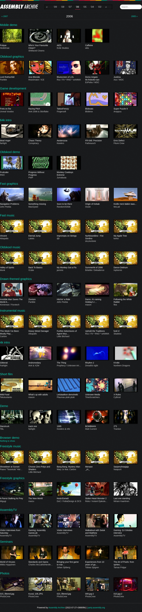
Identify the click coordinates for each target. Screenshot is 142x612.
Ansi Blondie (40, 77)
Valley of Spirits (12, 268)
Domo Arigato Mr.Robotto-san (97, 78)
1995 (68, 426)
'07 (70, 6)
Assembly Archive (57, 607)
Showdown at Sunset (12, 467)
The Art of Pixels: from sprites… (125, 563)
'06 (77, 6)
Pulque (12, 45)
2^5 (125, 426)
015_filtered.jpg (12, 594)
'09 (55, 6)
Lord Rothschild (12, 77)
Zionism (40, 299)
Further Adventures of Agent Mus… (68, 332)
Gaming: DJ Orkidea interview (125, 531)
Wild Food (12, 395)
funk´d (125, 331)
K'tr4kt (125, 363)
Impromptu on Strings (68, 236)
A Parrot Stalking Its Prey (12, 499)
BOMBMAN (97, 426)
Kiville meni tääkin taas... (125, 204)
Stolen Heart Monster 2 (97, 499)
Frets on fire (12, 109)
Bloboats (97, 109)
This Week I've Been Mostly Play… (12, 332)
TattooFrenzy (68, 109)
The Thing (68, 363)
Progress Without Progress (40, 173)
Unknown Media (97, 395)
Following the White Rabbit (125, 300)
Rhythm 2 (97, 363)
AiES (68, 45)
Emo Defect (125, 141)
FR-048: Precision (97, 141)
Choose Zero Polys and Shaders (40, 468)
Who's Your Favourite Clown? (40, 46)
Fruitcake (12, 172)
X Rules (125, 395)
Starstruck (12, 426)
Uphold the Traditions (97, 331)
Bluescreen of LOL (68, 77)
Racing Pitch (40, 109)
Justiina (125, 77)
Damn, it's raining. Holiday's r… (97, 300)
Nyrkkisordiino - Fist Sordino (97, 237)
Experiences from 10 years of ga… (97, 563)
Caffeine (97, 45)
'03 (99, 6)
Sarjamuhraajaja (125, 467)
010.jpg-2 (125, 594)
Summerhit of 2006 (97, 268)
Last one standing (125, 499)
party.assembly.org (96, 607)
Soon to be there (68, 204)
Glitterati (12, 363)
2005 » (134, 16)
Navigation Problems (12, 204)
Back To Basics (40, 268)
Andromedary (40, 363)
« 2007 (4, 16)
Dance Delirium (125, 268)
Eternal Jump (40, 236)
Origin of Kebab (97, 204)
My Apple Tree (125, 236)
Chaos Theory (40, 141)
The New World (40, 499)
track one (40, 426)
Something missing (40, 204)
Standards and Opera (40, 562)
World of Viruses (12, 562)
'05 (84, 6)
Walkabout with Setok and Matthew (97, 531)
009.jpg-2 (97, 594)
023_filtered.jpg (68, 594)
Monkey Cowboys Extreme (68, 173)
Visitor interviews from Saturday (12, 531)
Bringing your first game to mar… (68, 563)
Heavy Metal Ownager (40, 331)
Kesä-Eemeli (68, 499)
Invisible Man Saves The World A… (12, 300)
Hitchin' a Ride (68, 299)
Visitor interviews (68, 530)
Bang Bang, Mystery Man (68, 467)
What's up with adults (40, 395)
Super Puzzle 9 (125, 109)
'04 (92, 6)
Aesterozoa (68, 141)
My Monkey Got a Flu (68, 268)
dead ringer (12, 141)
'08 (62, 6)
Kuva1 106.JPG (40, 594)
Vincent (12, 236)
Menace (97, 467)
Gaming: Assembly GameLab (40, 531)
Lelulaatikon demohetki (68, 395)
